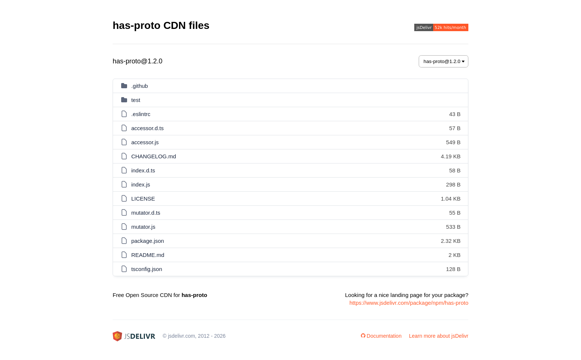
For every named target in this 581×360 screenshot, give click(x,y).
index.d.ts (143, 170)
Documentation (381, 336)
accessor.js (145, 142)
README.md (147, 255)
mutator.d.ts (145, 212)
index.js (140, 184)
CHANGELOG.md (153, 156)
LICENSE (143, 198)
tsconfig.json (146, 269)
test (135, 100)
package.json (147, 241)
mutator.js (143, 227)
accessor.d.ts (147, 128)
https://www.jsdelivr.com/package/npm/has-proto (408, 303)
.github (139, 86)
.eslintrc (140, 114)
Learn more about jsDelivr (438, 336)
